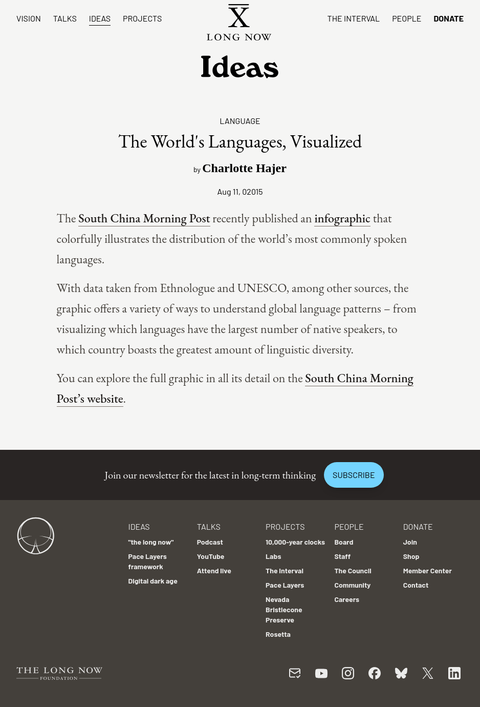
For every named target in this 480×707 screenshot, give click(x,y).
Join (410, 541)
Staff (342, 556)
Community (352, 584)
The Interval (354, 18)
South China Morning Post (144, 218)
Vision (28, 18)
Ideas (100, 18)
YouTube (211, 556)
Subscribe (354, 475)
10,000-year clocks (295, 541)
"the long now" (151, 541)
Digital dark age (153, 580)
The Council (352, 570)
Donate (448, 18)
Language (240, 121)
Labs (273, 556)
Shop (411, 556)
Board (343, 541)
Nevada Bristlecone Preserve (284, 609)
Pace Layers (285, 584)
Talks (65, 18)
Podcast (210, 541)
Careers (346, 599)
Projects (142, 18)
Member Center (427, 570)
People (406, 18)
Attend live (214, 570)
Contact (416, 584)
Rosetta (278, 634)
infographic (342, 218)
